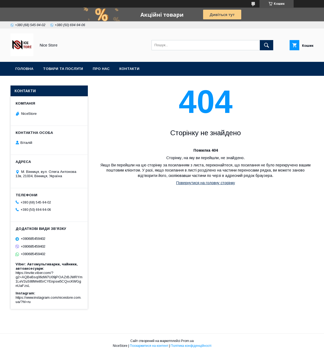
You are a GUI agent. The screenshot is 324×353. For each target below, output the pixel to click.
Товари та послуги (63, 69)
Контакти (129, 69)
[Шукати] (266, 45)
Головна (24, 69)
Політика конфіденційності (191, 346)
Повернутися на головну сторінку (205, 183)
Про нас (101, 69)
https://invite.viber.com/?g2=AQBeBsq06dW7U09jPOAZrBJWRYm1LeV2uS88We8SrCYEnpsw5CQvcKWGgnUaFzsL (49, 279)
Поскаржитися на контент (149, 346)
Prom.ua (187, 341)
